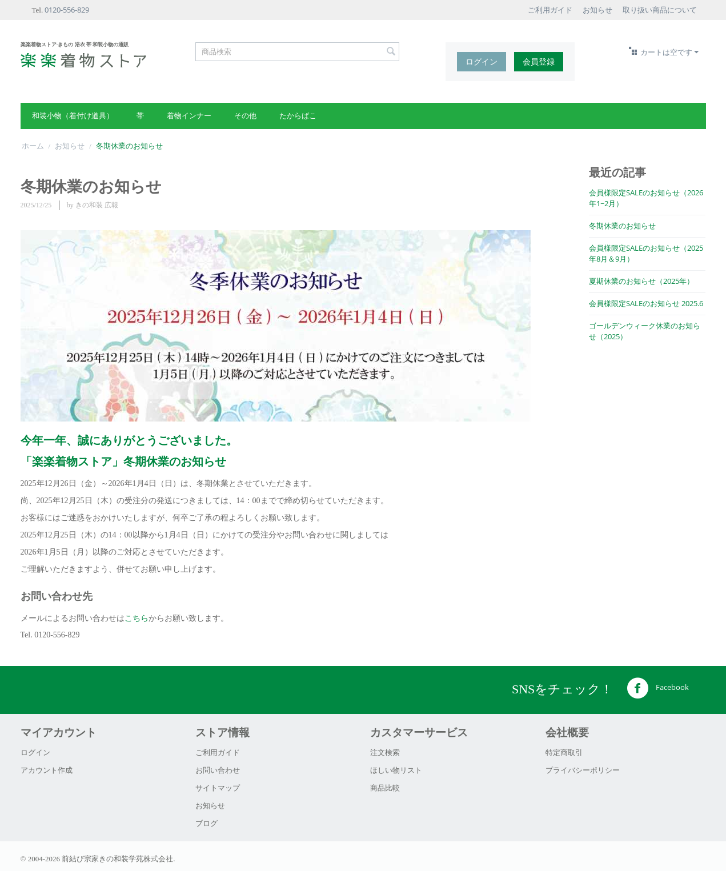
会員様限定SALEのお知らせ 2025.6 (646, 303)
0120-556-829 (67, 10)
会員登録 (539, 61)
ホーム (33, 146)
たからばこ (297, 115)
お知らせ (597, 10)
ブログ (206, 823)
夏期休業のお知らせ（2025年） (641, 281)
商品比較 (385, 787)
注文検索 (385, 752)
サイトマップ (217, 787)
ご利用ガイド (550, 10)
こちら (137, 617)
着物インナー (189, 115)
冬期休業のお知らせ (622, 225)
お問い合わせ (217, 770)
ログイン (482, 61)
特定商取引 (564, 752)
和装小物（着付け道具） (73, 115)
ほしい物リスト (396, 770)
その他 (245, 115)
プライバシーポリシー (582, 770)
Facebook (658, 688)
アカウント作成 (47, 770)
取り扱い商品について (660, 10)
